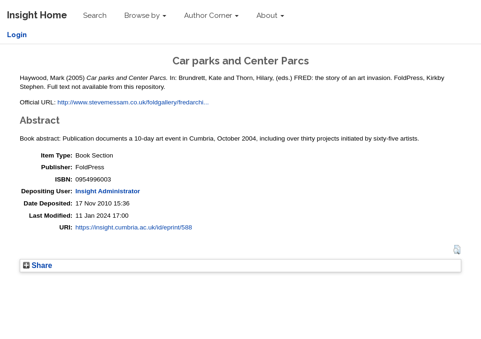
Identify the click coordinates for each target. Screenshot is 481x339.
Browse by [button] (145, 15)
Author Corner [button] (211, 15)
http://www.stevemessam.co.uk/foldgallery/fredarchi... (133, 102)
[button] (456, 249)
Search (95, 15)
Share (37, 265)
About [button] (270, 15)
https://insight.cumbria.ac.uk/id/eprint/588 (133, 227)
